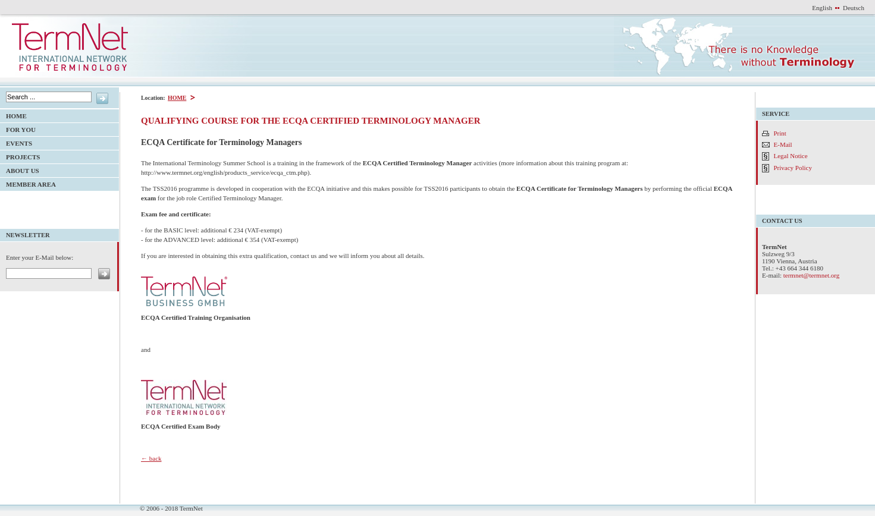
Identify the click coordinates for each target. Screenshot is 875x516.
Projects (20, 155)
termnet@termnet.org (811, 275)
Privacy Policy (793, 167)
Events (16, 142)
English (822, 7)
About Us (19, 169)
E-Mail (783, 144)
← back (151, 458)
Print (780, 133)
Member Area (28, 183)
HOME (176, 98)
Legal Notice (791, 155)
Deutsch (853, 7)
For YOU (18, 128)
